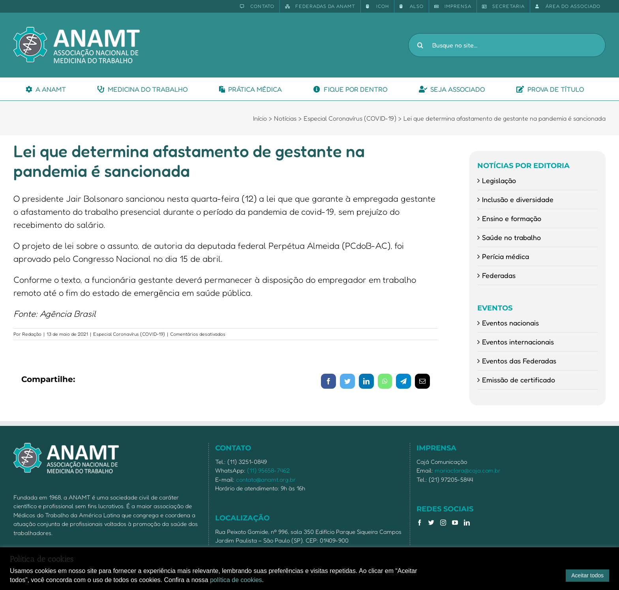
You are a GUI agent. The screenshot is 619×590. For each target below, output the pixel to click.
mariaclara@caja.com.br (468, 470)
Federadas (499, 275)
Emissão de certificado (518, 379)
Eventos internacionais (518, 341)
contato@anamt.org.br (266, 479)
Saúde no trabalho (511, 237)
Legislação (499, 180)
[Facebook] (419, 523)
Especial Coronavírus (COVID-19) (129, 334)
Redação (31, 334)
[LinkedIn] (467, 523)
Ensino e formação (511, 218)
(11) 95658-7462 (268, 470)
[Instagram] (443, 523)
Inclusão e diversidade (517, 199)
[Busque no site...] (507, 45)
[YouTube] (455, 523)
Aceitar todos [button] (587, 575)
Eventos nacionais (510, 322)
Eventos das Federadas (519, 360)
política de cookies (236, 580)
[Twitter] (431, 523)
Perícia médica (505, 256)
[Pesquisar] (420, 45)
